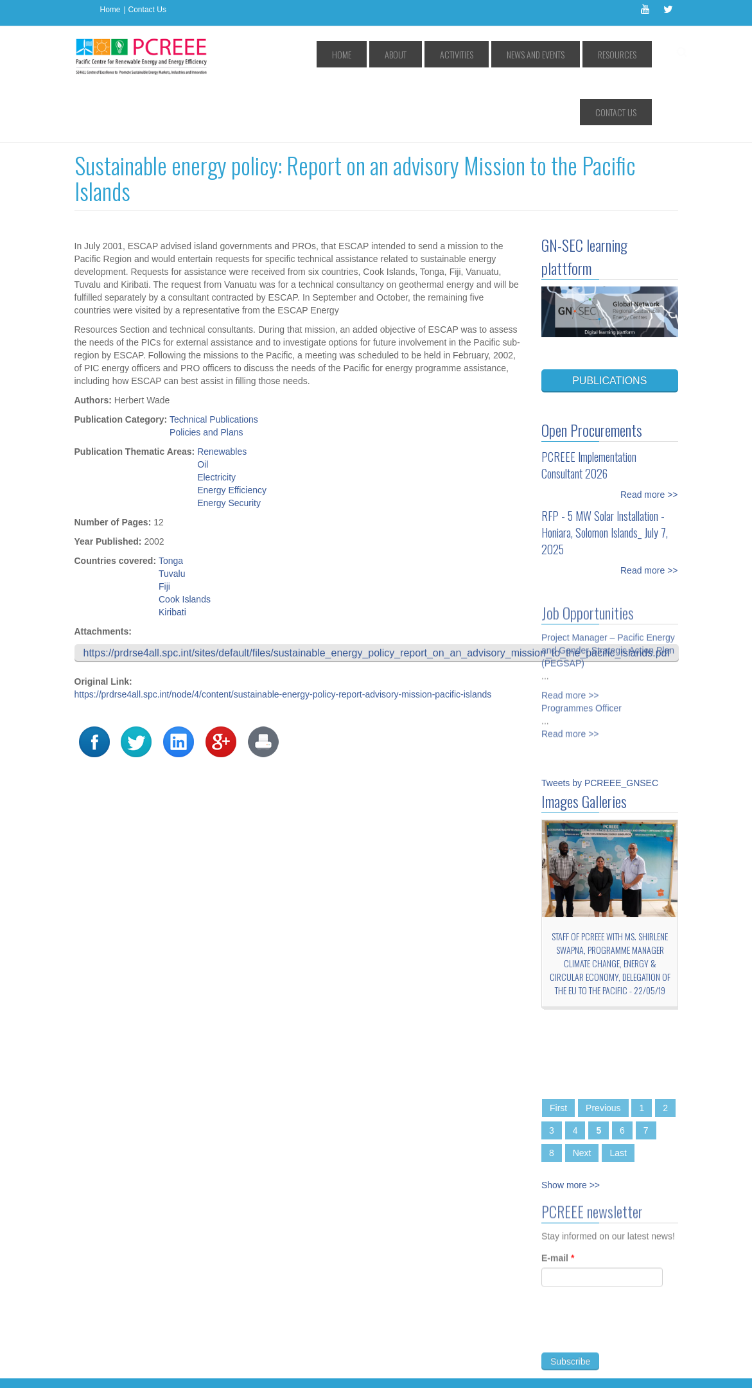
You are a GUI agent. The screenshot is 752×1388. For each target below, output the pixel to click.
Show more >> (570, 1127)
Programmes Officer (581, 645)
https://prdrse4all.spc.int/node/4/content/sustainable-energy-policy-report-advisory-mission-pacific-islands (283, 636)
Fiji (164, 528)
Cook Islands (185, 541)
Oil (202, 406)
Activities (433, 54)
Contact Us (147, 9)
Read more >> (649, 437)
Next (582, 1095)
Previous (603, 1050)
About (387, 54)
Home (110, 9)
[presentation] (639, 1274)
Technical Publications (214, 361)
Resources (564, 54)
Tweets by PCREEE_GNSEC (599, 725)
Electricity (216, 419)
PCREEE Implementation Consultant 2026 (588, 407)
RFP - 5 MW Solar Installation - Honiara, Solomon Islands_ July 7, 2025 (604, 475)
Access (205, 1340)
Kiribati (172, 554)
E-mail (557, 1205)
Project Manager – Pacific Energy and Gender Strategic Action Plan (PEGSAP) (608, 588)
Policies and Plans (206, 374)
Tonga (171, 503)
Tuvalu (172, 516)
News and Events (497, 54)
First (558, 1050)
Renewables (222, 394)
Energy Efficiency (232, 432)
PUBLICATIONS (609, 322)
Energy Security (229, 445)
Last (617, 1095)
